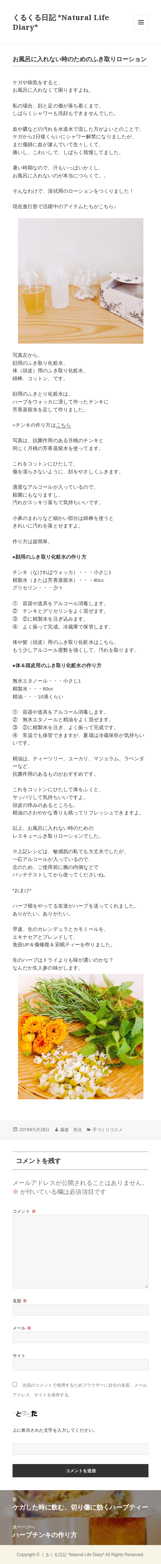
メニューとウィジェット (140, 29)
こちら (63, 425)
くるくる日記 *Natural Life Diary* (73, 1554)
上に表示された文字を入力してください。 (55, 1430)
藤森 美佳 (71, 1130)
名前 (20, 1301)
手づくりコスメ (108, 1130)
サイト (19, 1356)
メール (22, 1328)
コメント (24, 1211)
